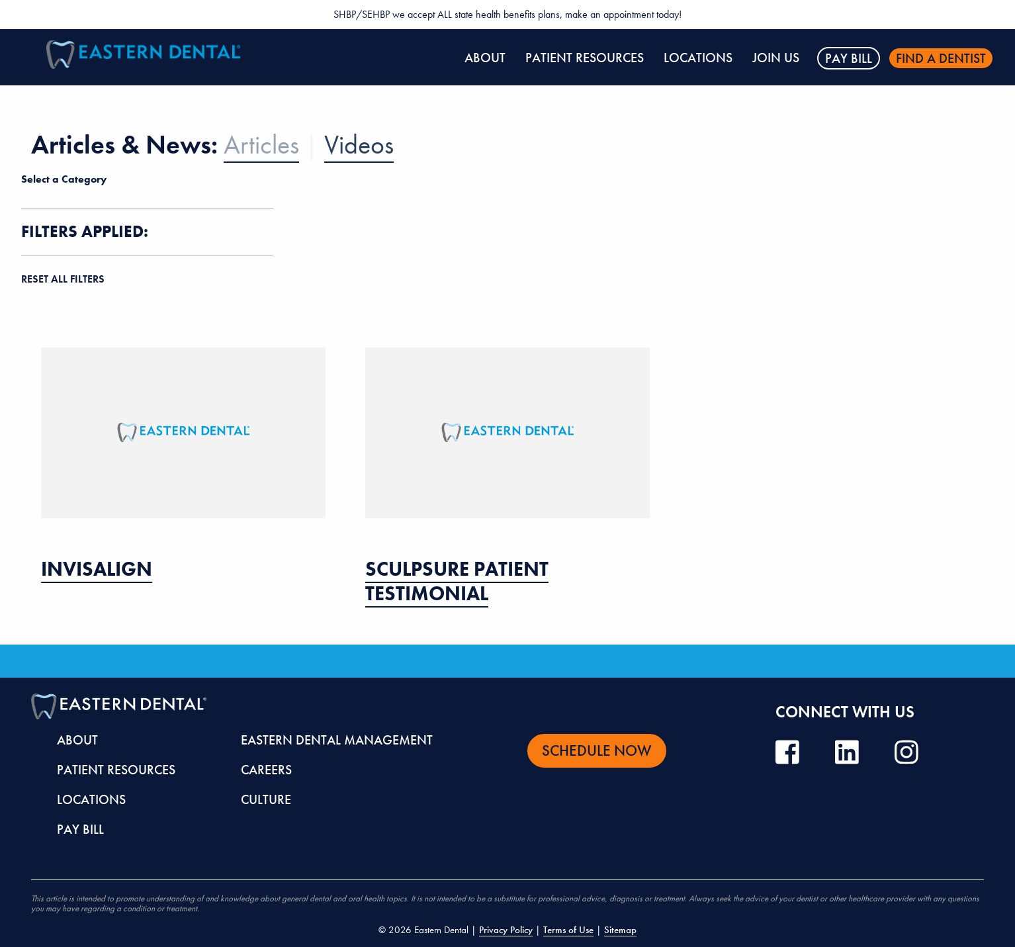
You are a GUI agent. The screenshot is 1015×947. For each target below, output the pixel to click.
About (485, 58)
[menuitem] (485, 58)
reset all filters (63, 279)
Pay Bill (848, 58)
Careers (266, 769)
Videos (359, 144)
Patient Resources (584, 58)
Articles (261, 144)
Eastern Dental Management (337, 739)
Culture (266, 799)
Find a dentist (941, 58)
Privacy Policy (506, 930)
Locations (698, 58)
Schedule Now (597, 750)
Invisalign (96, 569)
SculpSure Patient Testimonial (457, 582)
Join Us (775, 58)
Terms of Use (568, 930)
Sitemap (620, 930)
